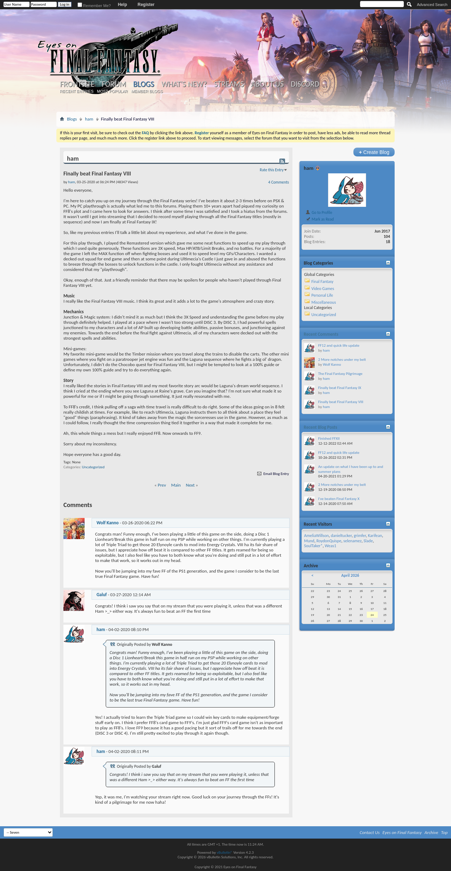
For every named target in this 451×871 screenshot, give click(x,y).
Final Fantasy (322, 281)
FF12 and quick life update (338, 345)
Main (176, 485)
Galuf (102, 594)
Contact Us (370, 832)
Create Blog (374, 152)
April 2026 (350, 575)
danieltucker (341, 535)
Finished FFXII (329, 438)
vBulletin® (225, 852)
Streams (229, 84)
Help (122, 4)
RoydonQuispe (328, 540)
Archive (431, 832)
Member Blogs (146, 91)
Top (444, 832)
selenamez (353, 540)
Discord (305, 84)
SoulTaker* (313, 545)
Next (190, 485)
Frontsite (77, 84)
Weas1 (330, 545)
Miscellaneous (323, 302)
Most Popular (112, 91)
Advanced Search (432, 4)
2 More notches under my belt (342, 359)
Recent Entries (77, 91)
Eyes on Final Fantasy (402, 832)
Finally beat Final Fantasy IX (339, 387)
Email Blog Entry (272, 473)
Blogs (143, 84)
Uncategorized (93, 467)
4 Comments (278, 182)
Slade (368, 540)
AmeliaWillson (316, 535)
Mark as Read (319, 219)
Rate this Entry (272, 169)
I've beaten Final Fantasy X (338, 498)
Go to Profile (318, 212)
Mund (309, 540)
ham (89, 119)
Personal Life (322, 295)
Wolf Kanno (108, 522)
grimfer (360, 535)
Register (145, 4)
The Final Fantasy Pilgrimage (340, 373)
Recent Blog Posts (320, 427)
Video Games (322, 288)
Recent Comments (321, 334)
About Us (267, 84)
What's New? (184, 84)
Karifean (375, 535)
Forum (113, 84)
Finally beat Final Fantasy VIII (340, 402)
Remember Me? (94, 6)
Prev (162, 485)
